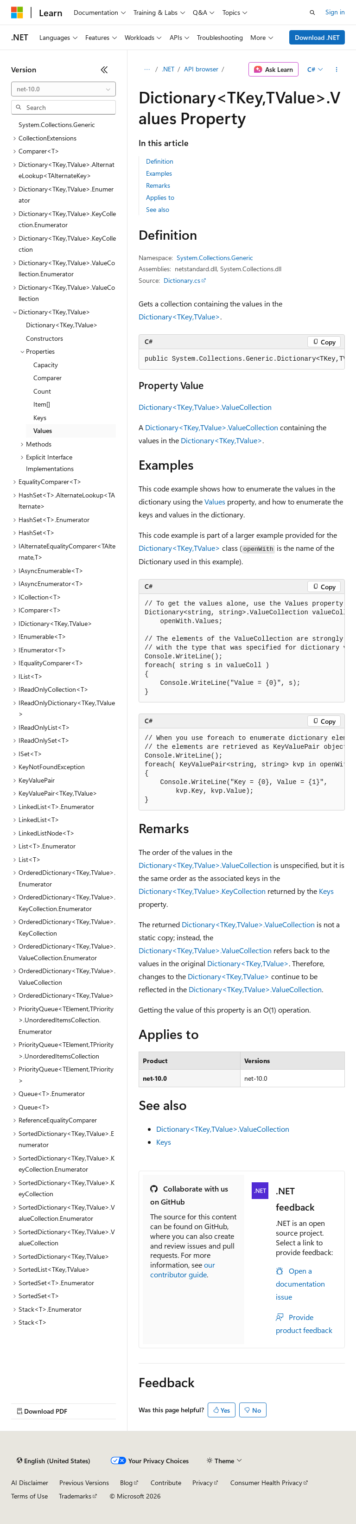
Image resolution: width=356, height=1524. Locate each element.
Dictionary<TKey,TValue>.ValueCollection (205, 407)
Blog (126, 1482)
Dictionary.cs (182, 280)
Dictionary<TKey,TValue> (179, 316)
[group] (242, 359)
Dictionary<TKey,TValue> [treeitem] (62, 324)
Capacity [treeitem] (45, 364)
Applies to (160, 197)
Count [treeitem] (42, 391)
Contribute (166, 1482)
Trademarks (75, 1496)
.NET (168, 68)
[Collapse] (104, 69)
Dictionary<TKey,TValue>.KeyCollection (202, 891)
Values (214, 501)
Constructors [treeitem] (44, 338)
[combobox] (63, 89)
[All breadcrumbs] (147, 69)
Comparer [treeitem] (47, 377)
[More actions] (337, 69)
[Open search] (312, 12)
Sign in (335, 11)
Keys (326, 891)
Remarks (158, 185)
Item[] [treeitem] (41, 404)
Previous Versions (84, 1482)
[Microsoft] (17, 12)
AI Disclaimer (29, 1482)
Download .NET (317, 37)
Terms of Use (29, 1496)
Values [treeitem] (42, 430)
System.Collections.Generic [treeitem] (57, 124)
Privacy (202, 1482)
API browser (201, 68)
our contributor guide (182, 1269)
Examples (159, 173)
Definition (159, 161)
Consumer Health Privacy (266, 1482)
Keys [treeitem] (39, 417)
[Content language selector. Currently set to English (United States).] (53, 1461)
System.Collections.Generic (215, 257)
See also (157, 209)
